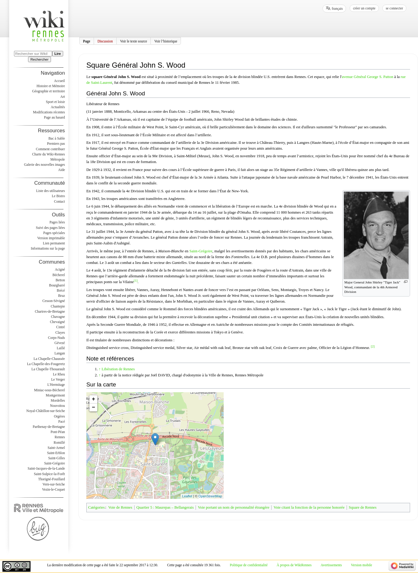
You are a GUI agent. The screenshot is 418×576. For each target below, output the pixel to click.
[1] (135, 280)
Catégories (96, 507)
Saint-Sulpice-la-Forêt (49, 474)
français (337, 8)
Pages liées (57, 222)
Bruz (61, 295)
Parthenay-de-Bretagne (49, 426)
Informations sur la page (48, 248)
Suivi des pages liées (50, 227)
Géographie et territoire (48, 91)
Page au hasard (54, 117)
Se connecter (394, 8)
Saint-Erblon (56, 453)
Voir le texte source (133, 41)
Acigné (60, 269)
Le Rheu (59, 374)
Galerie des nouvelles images (44, 164)
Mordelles (58, 400)
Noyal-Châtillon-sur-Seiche (45, 411)
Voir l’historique (165, 41)
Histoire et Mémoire (51, 86)
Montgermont (55, 395)
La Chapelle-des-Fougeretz (46, 364)
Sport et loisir (55, 102)
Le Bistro (58, 196)
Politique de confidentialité (249, 565)
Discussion (105, 41)
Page (86, 41)
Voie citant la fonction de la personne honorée (309, 507)
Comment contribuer (50, 149)
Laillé (61, 348)
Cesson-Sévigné (53, 301)
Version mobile (361, 565)
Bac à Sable (57, 138)
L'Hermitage (56, 384)
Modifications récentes (49, 112)
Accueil (59, 81)
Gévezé (59, 343)
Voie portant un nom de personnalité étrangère (233, 507)
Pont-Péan (58, 432)
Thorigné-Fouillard (51, 479)
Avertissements (331, 565)
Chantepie (58, 306)
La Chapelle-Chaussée (49, 359)
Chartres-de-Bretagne (50, 311)
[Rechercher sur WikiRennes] (33, 53)
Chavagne (58, 316)
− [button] (93, 407)
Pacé (61, 421)
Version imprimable (51, 238)
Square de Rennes (363, 507)
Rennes (60, 437)
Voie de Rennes (120, 507)
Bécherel (58, 275)
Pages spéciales (54, 233)
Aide (61, 170)
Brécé (61, 290)
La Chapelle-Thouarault (48, 369)
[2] (372, 346)
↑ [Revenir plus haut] (100, 369)
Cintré (60, 327)
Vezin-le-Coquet (53, 489)
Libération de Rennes (118, 369)
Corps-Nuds (56, 338)
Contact (59, 201)
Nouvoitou (57, 405)
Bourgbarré (57, 285)
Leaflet (187, 496)
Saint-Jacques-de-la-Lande (46, 468)
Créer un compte (364, 8)
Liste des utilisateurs (50, 191)
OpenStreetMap (210, 496)
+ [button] (93, 399)
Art (62, 96)
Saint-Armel (56, 448)
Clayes (60, 332)
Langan (59, 353)
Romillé (59, 442)
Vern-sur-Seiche (53, 484)
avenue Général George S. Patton (367, 77)
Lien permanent (54, 243)
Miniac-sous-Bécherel (49, 390)
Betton (60, 280)
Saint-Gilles (56, 458)
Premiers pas (56, 143)
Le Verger (58, 379)
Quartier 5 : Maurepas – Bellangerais (165, 507)
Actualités (58, 107)
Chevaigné (57, 322)
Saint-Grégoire (200, 251)
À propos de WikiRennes (294, 565)
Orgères (59, 416)
